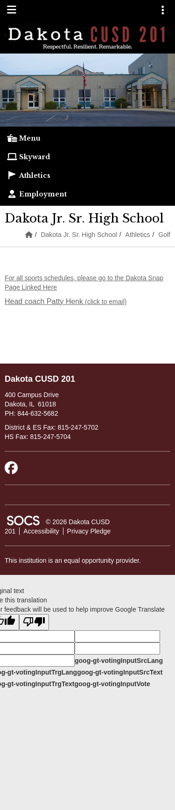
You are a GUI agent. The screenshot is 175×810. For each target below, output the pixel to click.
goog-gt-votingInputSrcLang (119, 660)
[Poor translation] (34, 622)
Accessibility (41, 531)
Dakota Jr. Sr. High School (79, 234)
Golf (164, 234)
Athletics (138, 234)
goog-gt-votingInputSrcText (119, 672)
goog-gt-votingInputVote (112, 684)
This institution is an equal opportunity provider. (73, 560)
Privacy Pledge (89, 531)
